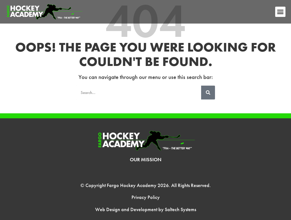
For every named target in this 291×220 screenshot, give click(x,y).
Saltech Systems (180, 209)
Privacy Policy (145, 197)
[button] (280, 12)
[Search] (208, 92)
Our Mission (145, 159)
